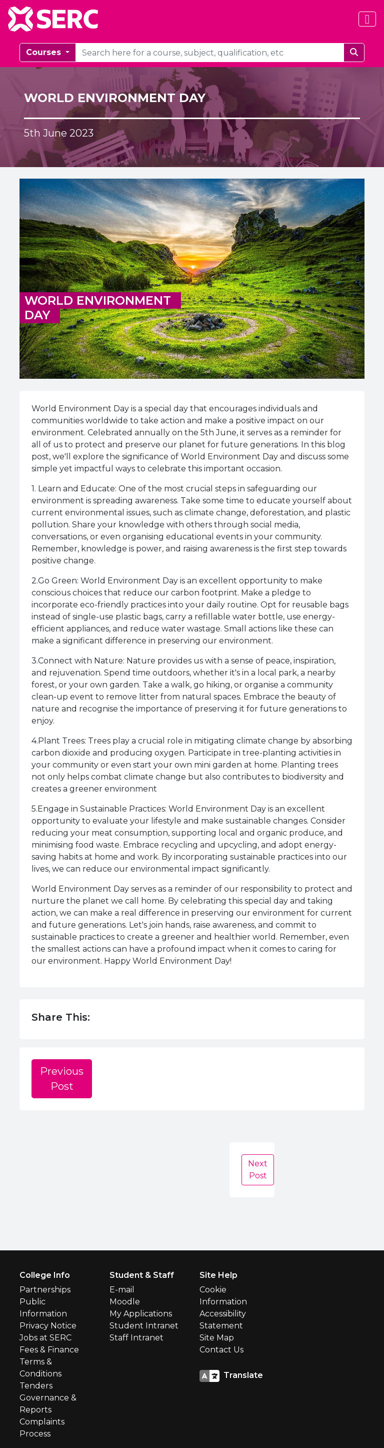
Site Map (217, 1337)
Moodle (125, 1301)
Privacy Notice (48, 1325)
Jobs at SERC (46, 1337)
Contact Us (222, 1349)
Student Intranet (144, 1325)
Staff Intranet (137, 1337)
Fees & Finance (49, 1349)
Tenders (36, 1385)
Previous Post (62, 1078)
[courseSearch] (210, 52)
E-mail (122, 1289)
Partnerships (45, 1289)
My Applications (141, 1313)
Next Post (258, 1169)
